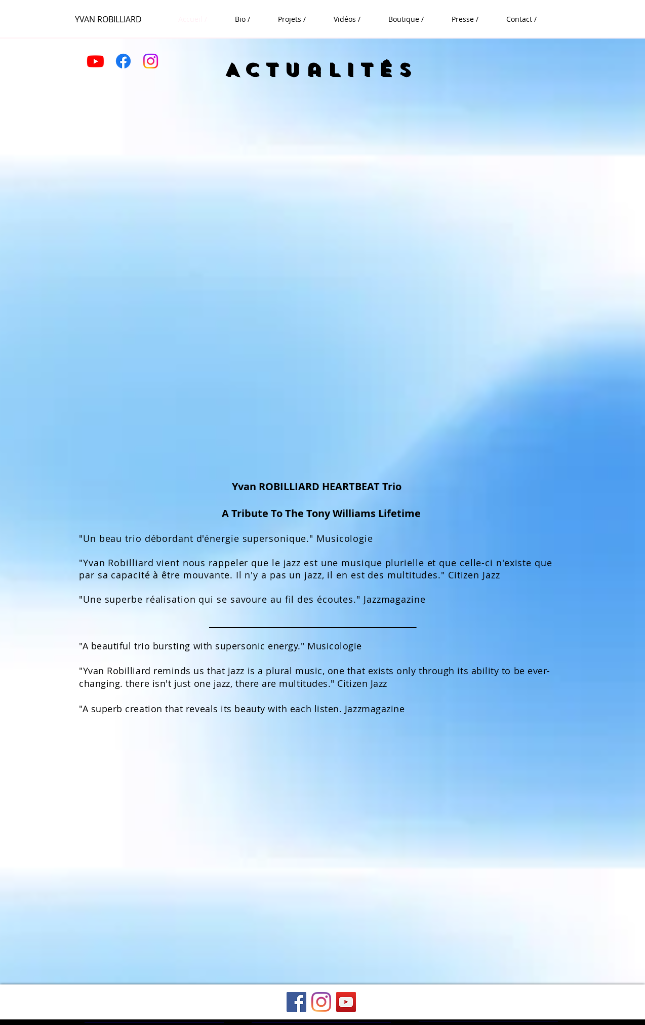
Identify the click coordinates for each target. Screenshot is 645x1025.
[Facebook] (123, 61)
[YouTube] (346, 1002)
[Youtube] (95, 61)
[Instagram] (150, 61)
